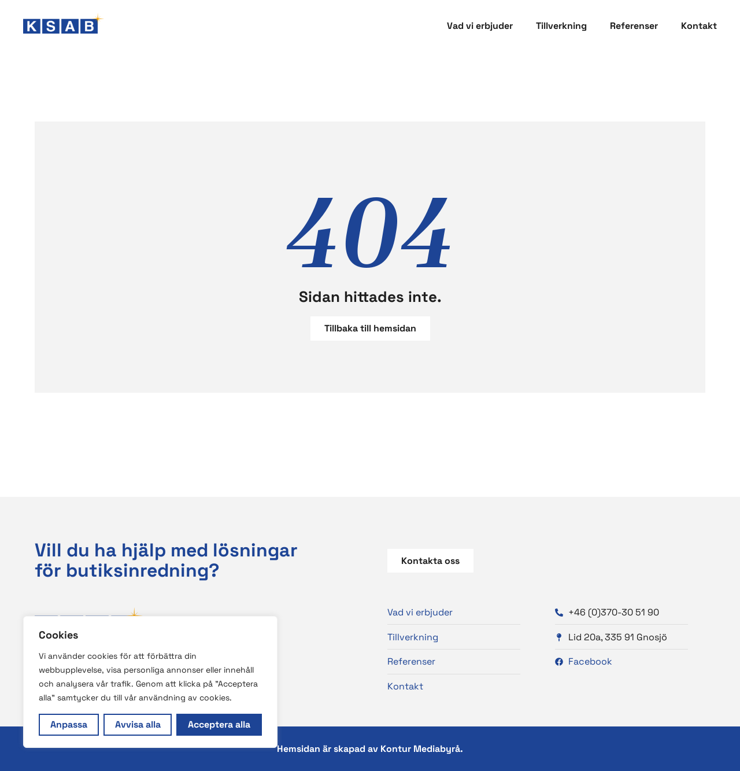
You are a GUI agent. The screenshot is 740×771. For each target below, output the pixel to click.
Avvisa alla (138, 724)
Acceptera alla (219, 724)
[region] (150, 682)
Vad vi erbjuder (480, 26)
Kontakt (699, 26)
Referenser (634, 26)
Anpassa (68, 724)
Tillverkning (561, 26)
